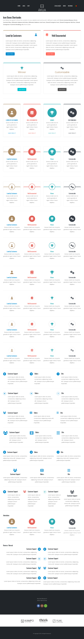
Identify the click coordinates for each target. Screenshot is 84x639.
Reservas (70, 6)
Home (19, 6)
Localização (57, 6)
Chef (28, 6)
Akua (24, 6)
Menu (64, 6)
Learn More (10, 54)
